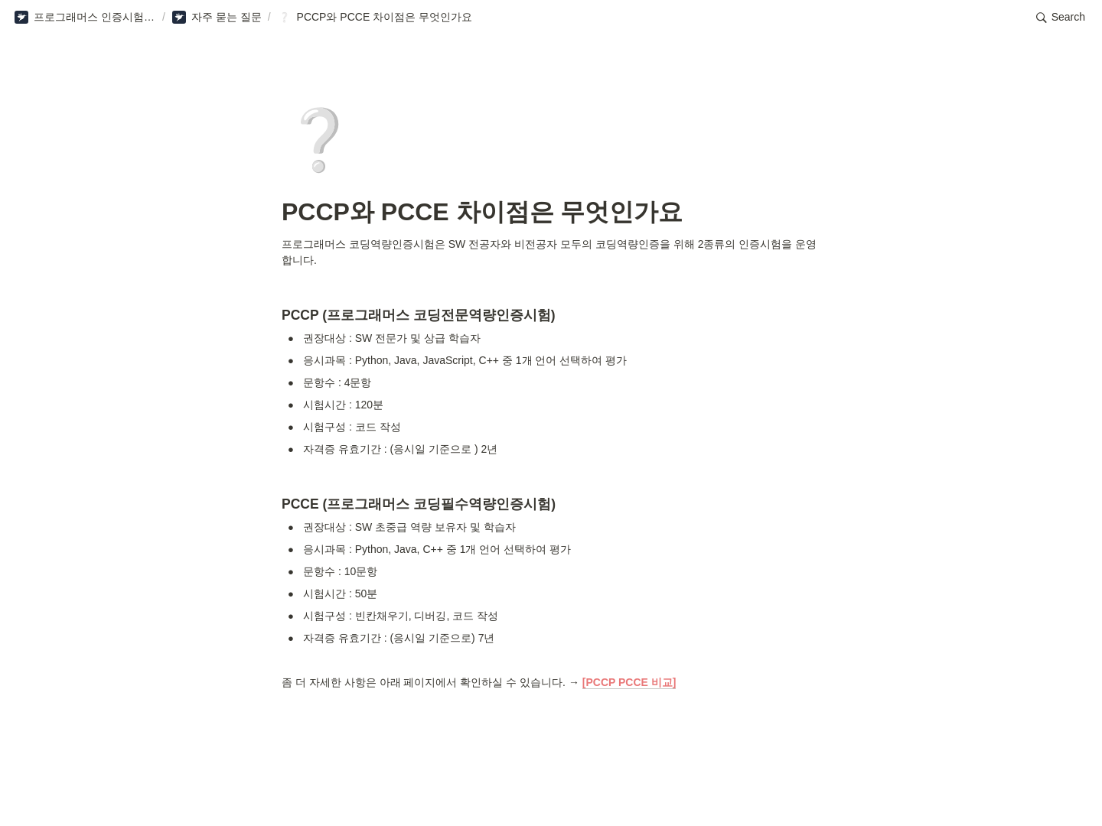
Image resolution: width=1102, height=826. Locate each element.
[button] (85, 17)
